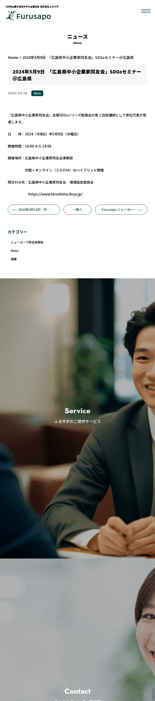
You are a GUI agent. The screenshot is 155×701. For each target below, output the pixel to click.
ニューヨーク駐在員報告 (30, 242)
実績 (14, 260)
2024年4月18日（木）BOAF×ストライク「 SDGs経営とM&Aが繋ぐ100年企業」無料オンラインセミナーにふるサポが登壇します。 (36, 209)
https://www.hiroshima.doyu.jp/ (55, 194)
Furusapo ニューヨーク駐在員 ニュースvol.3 (124, 209)
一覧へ (77, 209)
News (37, 93)
